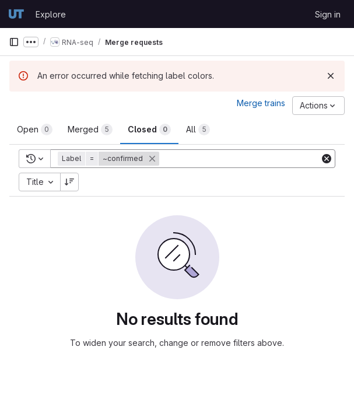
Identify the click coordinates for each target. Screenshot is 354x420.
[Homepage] (16, 14)
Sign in (328, 14)
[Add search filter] (241, 158)
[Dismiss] (331, 76)
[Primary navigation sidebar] (14, 42)
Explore (51, 14)
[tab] (34, 129)
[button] (110, 158)
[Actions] (318, 105)
